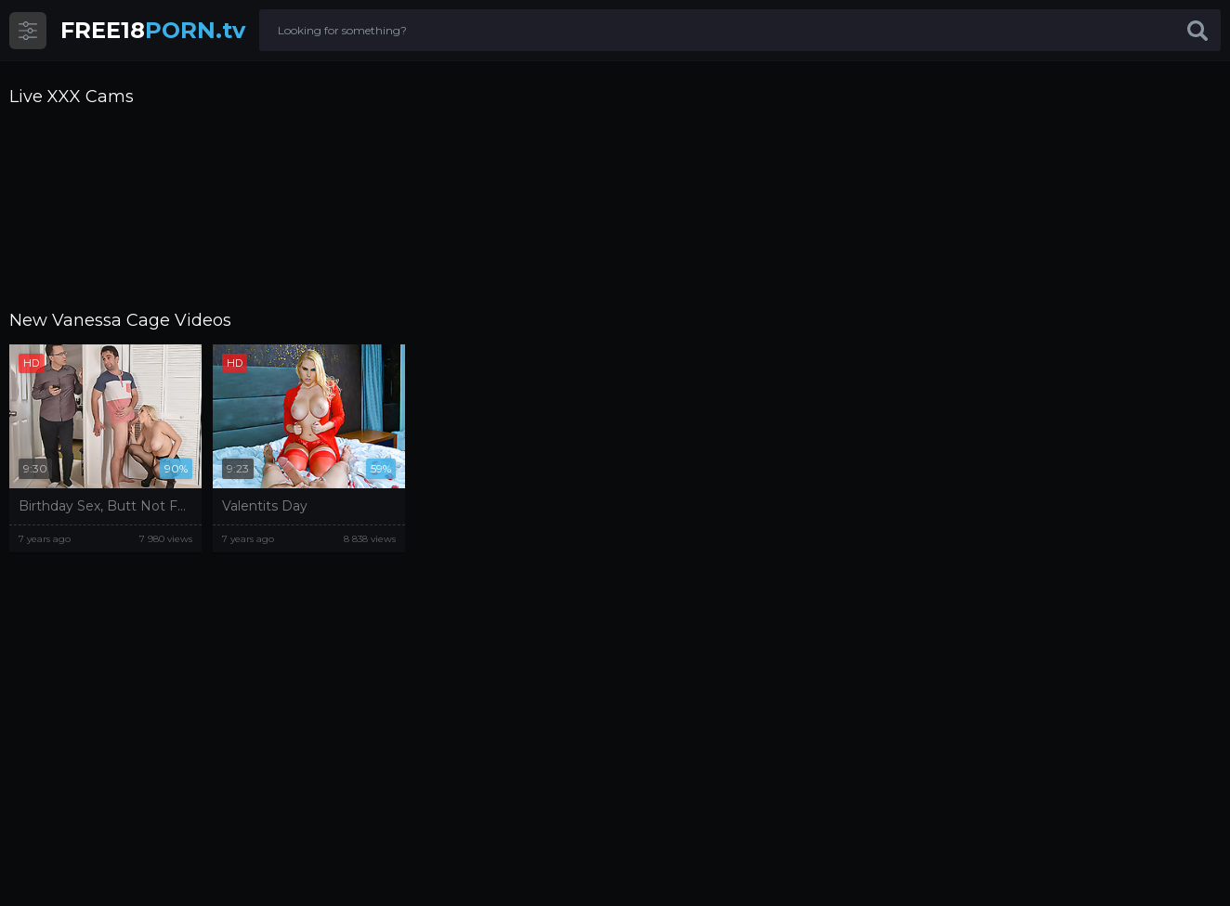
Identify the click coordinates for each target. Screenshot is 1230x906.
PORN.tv (152, 30)
